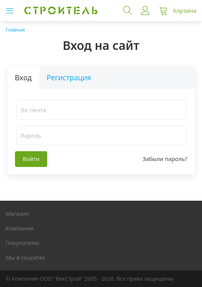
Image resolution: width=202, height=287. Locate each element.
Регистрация (69, 77)
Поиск (128, 10)
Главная (15, 30)
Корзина (184, 10)
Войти (145, 10)
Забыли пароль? (164, 159)
